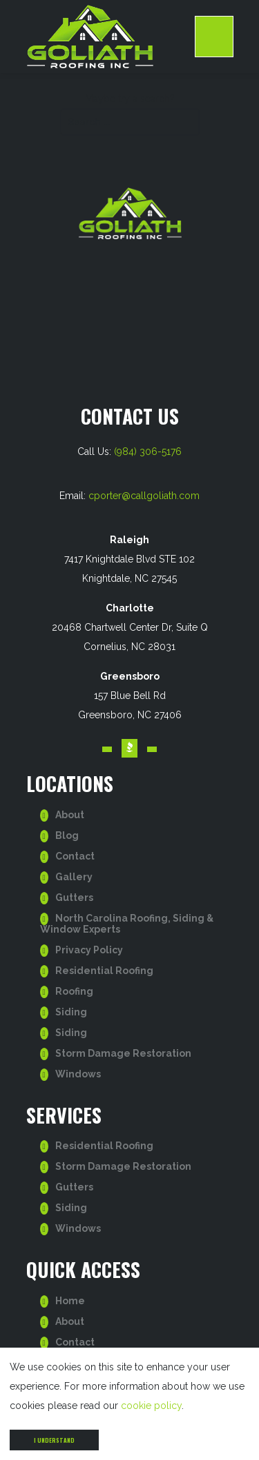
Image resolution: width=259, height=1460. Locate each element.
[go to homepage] (110, 36)
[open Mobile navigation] (214, 36)
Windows (78, 1073)
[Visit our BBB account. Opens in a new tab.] (129, 748)
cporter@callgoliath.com (144, 495)
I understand (54, 1440)
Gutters (74, 897)
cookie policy (151, 1405)
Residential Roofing (104, 970)
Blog (67, 835)
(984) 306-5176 (148, 451)
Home (70, 1300)
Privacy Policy (89, 949)
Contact (75, 856)
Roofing (74, 991)
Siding (71, 1011)
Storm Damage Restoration (123, 1053)
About (69, 814)
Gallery (74, 876)
